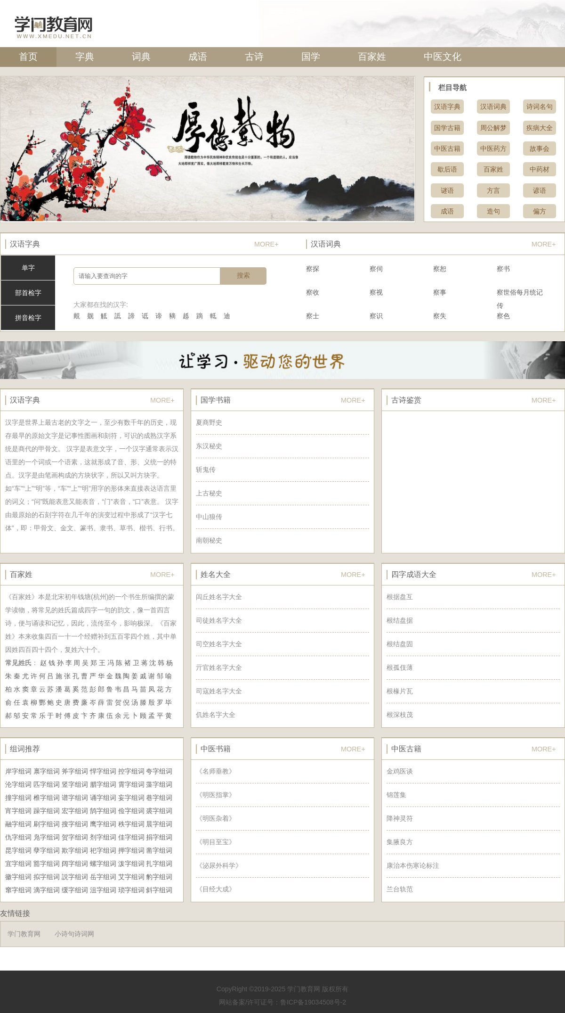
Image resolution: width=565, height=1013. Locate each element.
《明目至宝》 (215, 842)
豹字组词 (159, 877)
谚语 (539, 190)
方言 (493, 190)
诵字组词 (103, 797)
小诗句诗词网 (74, 934)
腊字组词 (103, 784)
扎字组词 (159, 863)
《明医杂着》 (215, 818)
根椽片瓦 (400, 691)
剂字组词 (103, 837)
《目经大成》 (215, 889)
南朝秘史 (209, 540)
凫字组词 (46, 837)
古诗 (254, 56)
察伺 (376, 268)
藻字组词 (159, 784)
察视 (376, 292)
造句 (493, 211)
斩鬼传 (206, 469)
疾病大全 (539, 128)
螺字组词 (103, 863)
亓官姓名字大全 (219, 667)
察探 (312, 268)
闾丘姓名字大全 (219, 597)
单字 (28, 268)
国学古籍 (447, 128)
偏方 (539, 211)
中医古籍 (447, 148)
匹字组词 (46, 784)
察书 (503, 268)
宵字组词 (18, 811)
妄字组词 (131, 797)
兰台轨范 (400, 889)
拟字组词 (46, 877)
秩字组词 (131, 824)
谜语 (447, 190)
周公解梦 (493, 128)
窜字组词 (18, 890)
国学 (310, 56)
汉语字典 (447, 106)
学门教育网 (24, 934)
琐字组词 (131, 890)
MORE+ (266, 244)
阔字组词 (75, 863)
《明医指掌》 (215, 795)
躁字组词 (46, 811)
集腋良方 (400, 842)
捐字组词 (159, 837)
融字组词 (18, 824)
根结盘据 (400, 620)
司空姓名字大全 (219, 644)
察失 (439, 316)
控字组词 (131, 771)
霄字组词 (131, 784)
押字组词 (131, 850)
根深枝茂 (400, 714)
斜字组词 (159, 890)
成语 (197, 56)
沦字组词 (18, 784)
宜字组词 (18, 863)
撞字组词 (18, 797)
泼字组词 (131, 863)
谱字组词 (75, 797)
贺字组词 (75, 837)
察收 (312, 292)
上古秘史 (209, 493)
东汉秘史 (209, 446)
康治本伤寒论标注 (413, 865)
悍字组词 (103, 771)
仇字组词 (18, 837)
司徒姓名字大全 (219, 620)
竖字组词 (75, 784)
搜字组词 (75, 824)
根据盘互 (400, 597)
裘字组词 (159, 811)
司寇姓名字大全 (219, 691)
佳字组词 (131, 837)
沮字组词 (103, 890)
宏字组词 (75, 811)
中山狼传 (209, 516)
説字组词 (75, 877)
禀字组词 (46, 771)
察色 (503, 316)
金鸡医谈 (400, 771)
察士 (312, 316)
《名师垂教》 (215, 771)
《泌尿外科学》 (219, 865)
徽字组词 (18, 877)
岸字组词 (18, 771)
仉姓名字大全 (215, 714)
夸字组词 (159, 771)
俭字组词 (131, 811)
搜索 (243, 275)
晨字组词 (159, 824)
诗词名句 (539, 106)
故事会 (539, 148)
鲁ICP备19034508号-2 (313, 1002)
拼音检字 (28, 317)
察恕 (439, 268)
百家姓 (372, 56)
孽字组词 (46, 850)
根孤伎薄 (400, 667)
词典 (141, 56)
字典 (84, 56)
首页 (28, 56)
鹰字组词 (103, 824)
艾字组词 (131, 877)
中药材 (539, 169)
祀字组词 (103, 850)
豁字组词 (46, 863)
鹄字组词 (103, 811)
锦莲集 (396, 795)
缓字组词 (75, 890)
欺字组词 (75, 850)
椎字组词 (46, 797)
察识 (376, 316)
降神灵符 (400, 818)
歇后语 (447, 169)
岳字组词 (103, 877)
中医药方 (493, 148)
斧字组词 (75, 771)
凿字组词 (159, 850)
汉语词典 (493, 106)
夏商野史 (209, 422)
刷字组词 (46, 824)
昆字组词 (18, 850)
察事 (439, 292)
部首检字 (28, 292)
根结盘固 (400, 644)
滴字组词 (46, 890)
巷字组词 (159, 797)
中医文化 (442, 56)
